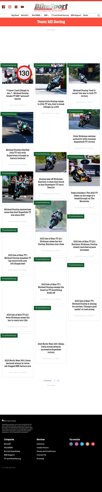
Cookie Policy (43, 471)
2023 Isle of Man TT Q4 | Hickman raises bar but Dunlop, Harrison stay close (51, 241)
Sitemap (40, 482)
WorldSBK (37, 15)
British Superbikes (12, 475)
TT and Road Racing (60, 15)
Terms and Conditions (46, 475)
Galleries (41, 467)
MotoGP (25, 15)
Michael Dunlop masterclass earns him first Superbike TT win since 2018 (17, 212)
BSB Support (76, 15)
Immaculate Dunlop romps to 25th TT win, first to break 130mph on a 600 (51, 104)
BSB (46, 15)
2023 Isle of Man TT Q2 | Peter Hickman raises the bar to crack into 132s (17, 318)
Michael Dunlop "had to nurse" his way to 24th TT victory (84, 93)
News (85, 15)
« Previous (47, 380)
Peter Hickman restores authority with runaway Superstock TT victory (84, 139)
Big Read (15, 15)
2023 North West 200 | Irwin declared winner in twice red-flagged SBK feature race (17, 363)
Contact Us (41, 478)
